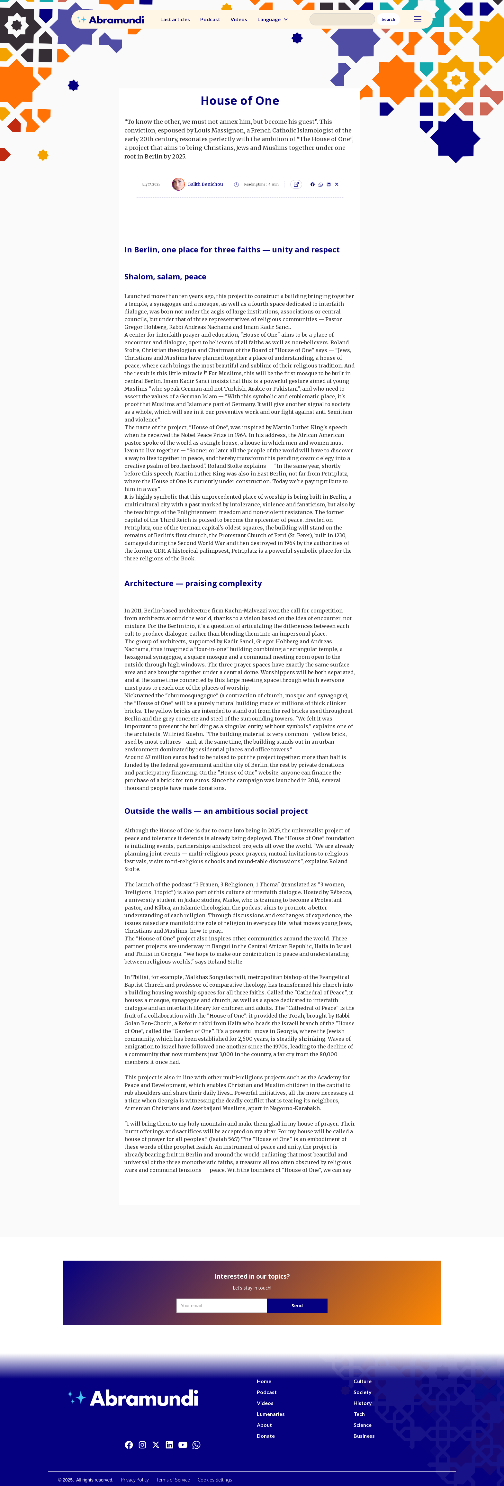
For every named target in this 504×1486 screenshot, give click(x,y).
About (264, 1425)
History (363, 1403)
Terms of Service (173, 1479)
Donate (266, 1436)
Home (264, 1381)
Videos (238, 19)
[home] (110, 19)
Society (363, 1392)
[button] (272, 19)
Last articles (175, 19)
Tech (359, 1414)
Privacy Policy (135, 1479)
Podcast (210, 19)
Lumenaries (271, 1414)
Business (364, 1436)
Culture (363, 1381)
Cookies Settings (215, 1479)
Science (363, 1425)
